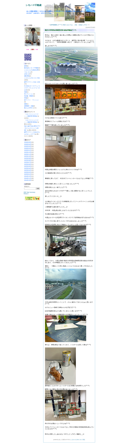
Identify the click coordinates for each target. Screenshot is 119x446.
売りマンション (28, 94)
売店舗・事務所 (28, 96)
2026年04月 (27, 144)
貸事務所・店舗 (28, 106)
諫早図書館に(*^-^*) (56, 25)
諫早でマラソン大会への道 (32, 82)
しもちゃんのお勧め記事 (31, 70)
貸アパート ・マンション (31, 100)
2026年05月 (27, 142)
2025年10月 (27, 156)
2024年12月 (27, 176)
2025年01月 (27, 174)
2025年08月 (27, 160)
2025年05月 (27, 166)
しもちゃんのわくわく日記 (32, 78)
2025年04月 (27, 168)
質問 (25, 66)
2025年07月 (27, 162)
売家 (25, 92)
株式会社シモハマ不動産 (31, 68)
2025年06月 (27, 164)
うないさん (27, 72)
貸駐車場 (26, 76)
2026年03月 (27, 146)
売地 (25, 98)
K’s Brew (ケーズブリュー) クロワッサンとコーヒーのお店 (32, 88)
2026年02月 (27, 148)
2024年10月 (27, 180)
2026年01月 (27, 150)
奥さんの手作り (28, 108)
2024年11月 (27, 178)
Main (64, 25)
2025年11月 (27, 154)
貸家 (25, 104)
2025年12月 (27, 152)
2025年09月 (27, 158)
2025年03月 (27, 170)
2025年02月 (27, 172)
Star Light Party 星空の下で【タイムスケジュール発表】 (32, 128)
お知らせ (26, 74)
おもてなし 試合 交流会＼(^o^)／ (77, 25)
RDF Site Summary (29, 192)
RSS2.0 (26, 193)
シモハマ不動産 (34, 5)
